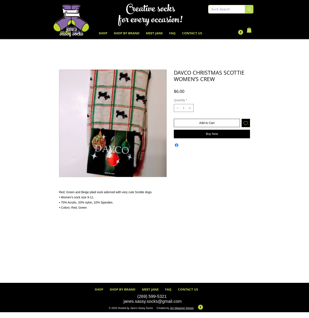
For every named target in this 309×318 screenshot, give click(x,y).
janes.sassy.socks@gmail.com (152, 301)
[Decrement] (177, 108)
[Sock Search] (223, 9)
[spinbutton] (184, 108)
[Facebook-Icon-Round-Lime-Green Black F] (240, 32)
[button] (249, 30)
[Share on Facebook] (176, 145)
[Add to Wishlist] (246, 123)
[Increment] (190, 108)
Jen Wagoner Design (182, 308)
